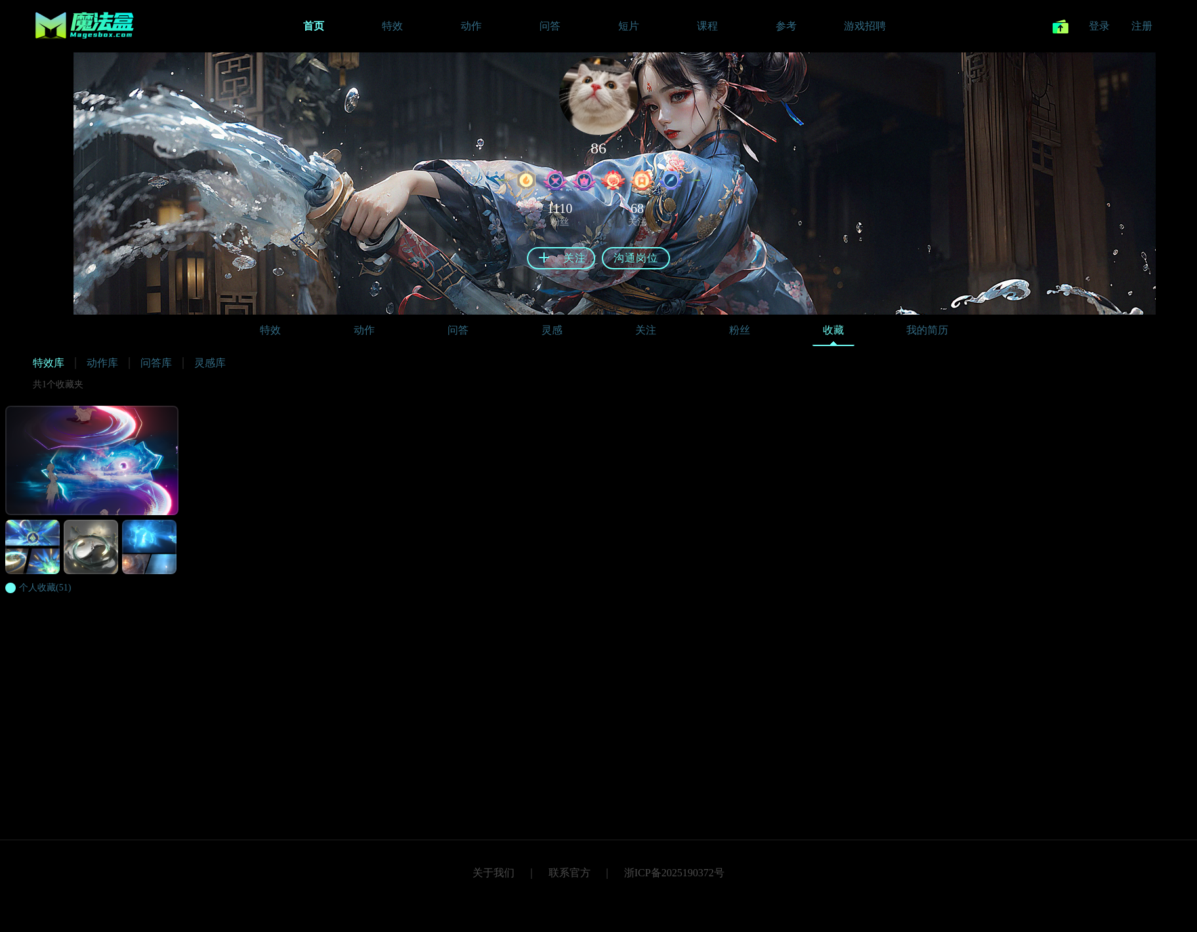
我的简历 (927, 330)
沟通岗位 (636, 257)
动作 (364, 330)
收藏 (833, 333)
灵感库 (210, 362)
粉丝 (739, 330)
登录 (1099, 25)
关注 (645, 330)
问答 (458, 330)
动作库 (102, 362)
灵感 (551, 330)
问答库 (156, 362)
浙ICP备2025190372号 (674, 872)
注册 (1141, 25)
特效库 (48, 362)
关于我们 (493, 872)
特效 (270, 330)
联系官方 (570, 872)
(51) (45, 587)
